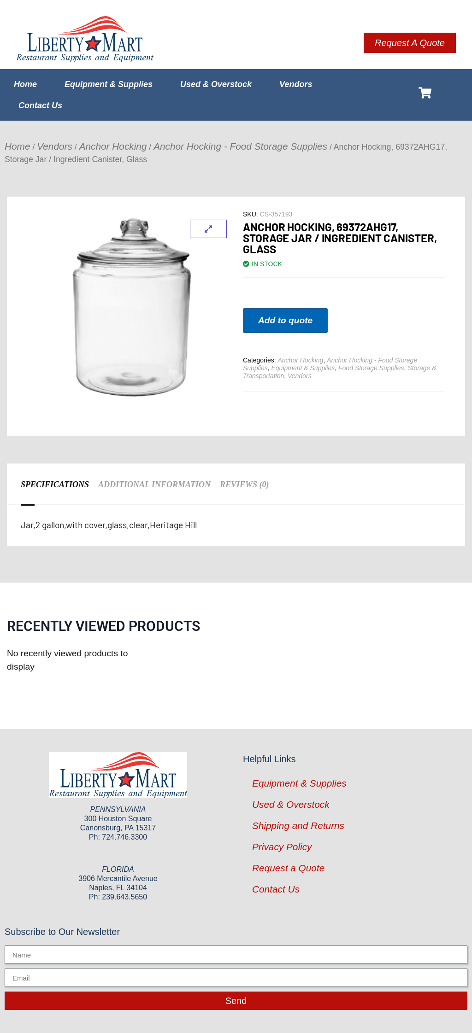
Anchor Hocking (113, 146)
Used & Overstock (216, 84)
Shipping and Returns (298, 825)
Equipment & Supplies (109, 84)
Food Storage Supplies (371, 368)
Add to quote (285, 320)
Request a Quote (288, 868)
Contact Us (40, 105)
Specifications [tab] (55, 484)
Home (25, 84)
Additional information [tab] (154, 484)
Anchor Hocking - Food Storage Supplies (240, 146)
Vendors (295, 84)
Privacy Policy (282, 846)
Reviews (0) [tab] (244, 484)
